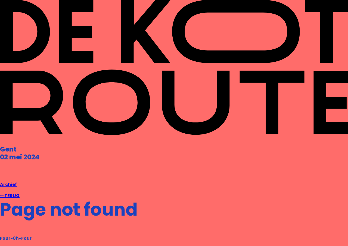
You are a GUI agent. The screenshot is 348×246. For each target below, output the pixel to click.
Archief (8, 184)
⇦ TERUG (10, 196)
